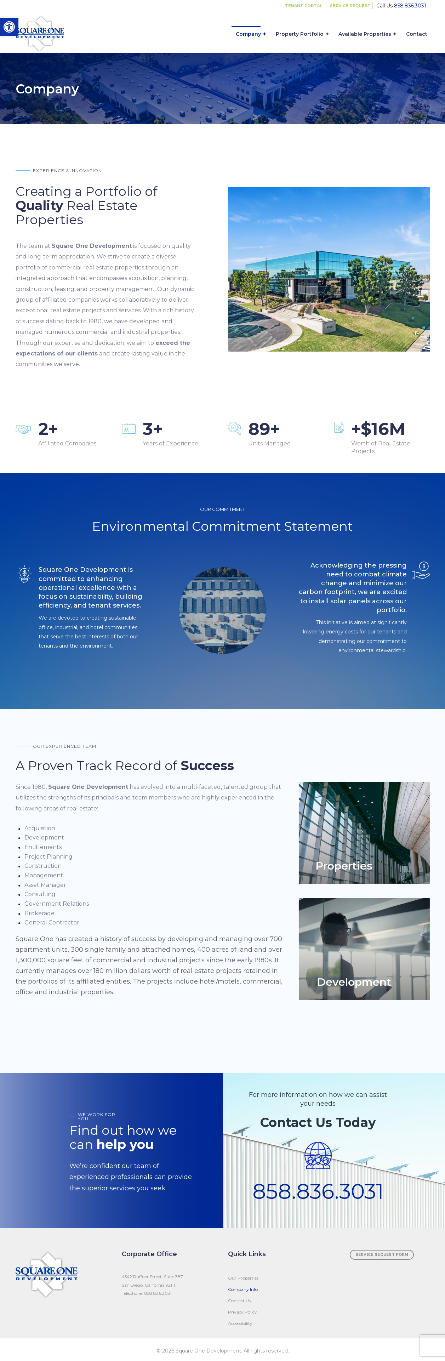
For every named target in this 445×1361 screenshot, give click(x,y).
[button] (9, 27)
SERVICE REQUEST (350, 5)
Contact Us (239, 1300)
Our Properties (243, 1278)
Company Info (243, 1289)
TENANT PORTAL (303, 5)
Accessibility (240, 1323)
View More (364, 833)
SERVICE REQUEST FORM (382, 1254)
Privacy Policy (242, 1312)
